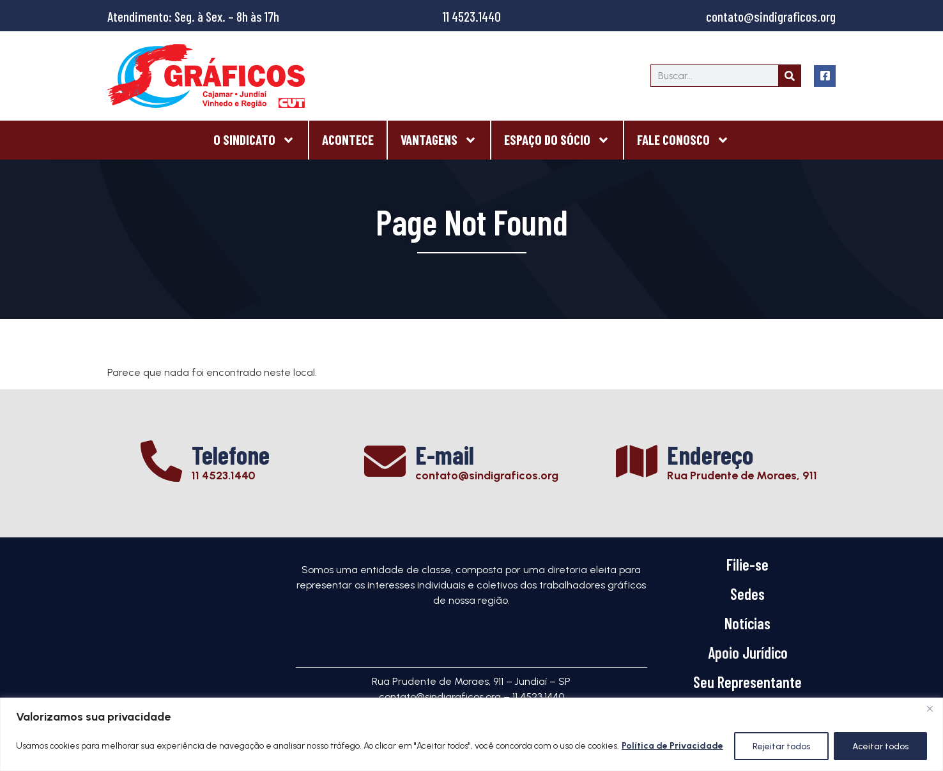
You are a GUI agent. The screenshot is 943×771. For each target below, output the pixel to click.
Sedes (747, 594)
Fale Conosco (683, 140)
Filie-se (747, 564)
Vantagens (439, 140)
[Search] (789, 75)
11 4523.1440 (472, 16)
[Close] (929, 708)
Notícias (747, 623)
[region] (471, 734)
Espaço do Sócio (557, 140)
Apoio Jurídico (748, 652)
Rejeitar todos (781, 745)
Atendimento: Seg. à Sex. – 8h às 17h (193, 16)
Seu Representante (747, 682)
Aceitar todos (880, 745)
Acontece (348, 139)
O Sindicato (254, 140)
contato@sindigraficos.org (771, 16)
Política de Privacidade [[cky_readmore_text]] (672, 745)
